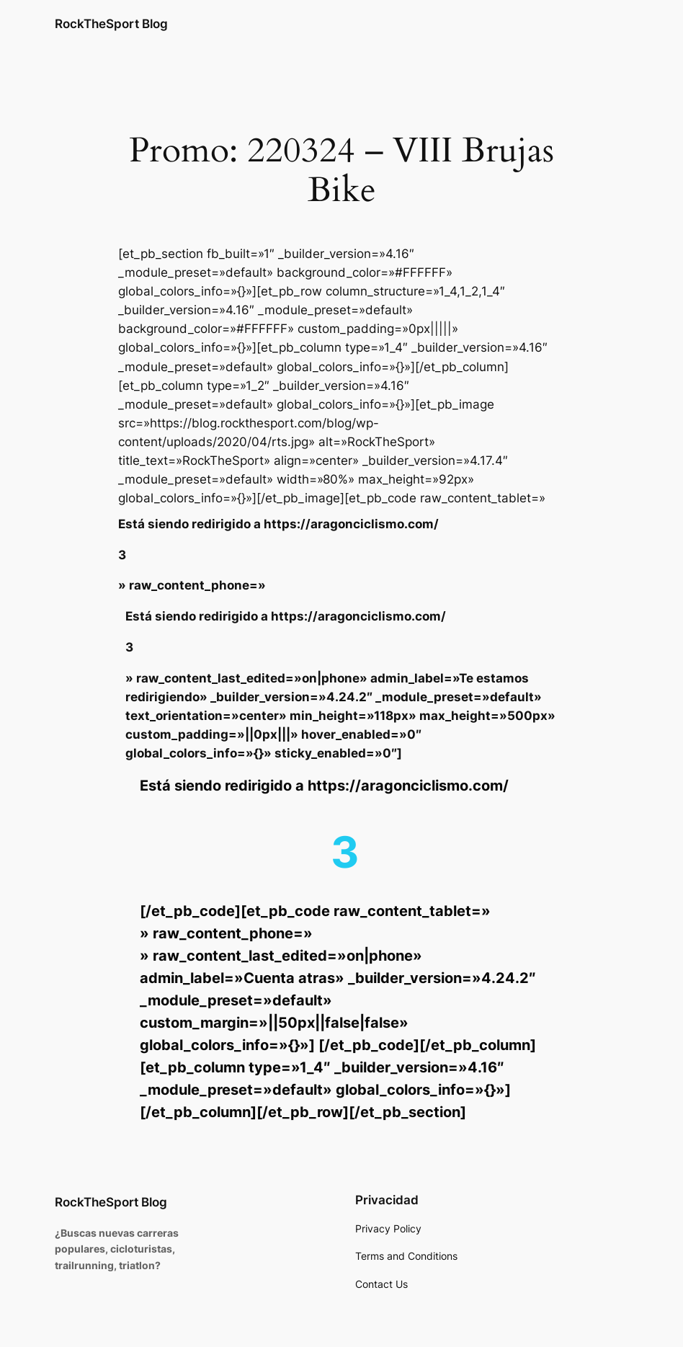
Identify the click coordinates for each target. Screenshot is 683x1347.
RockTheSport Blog (111, 23)
